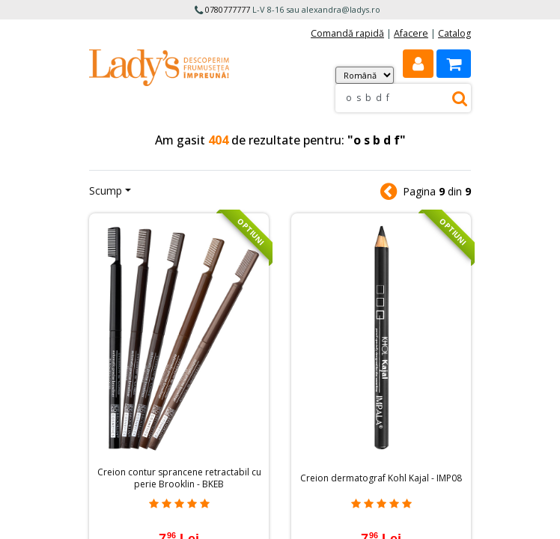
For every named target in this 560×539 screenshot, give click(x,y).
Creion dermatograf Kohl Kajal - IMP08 (381, 478)
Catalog (454, 33)
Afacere (411, 33)
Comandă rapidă (347, 33)
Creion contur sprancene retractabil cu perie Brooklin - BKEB (179, 478)
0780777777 (227, 9)
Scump (105, 190)
